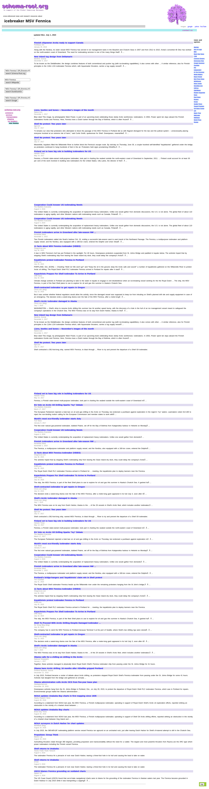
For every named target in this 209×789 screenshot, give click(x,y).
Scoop (196, 102)
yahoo (197, 27)
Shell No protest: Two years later (50, 124)
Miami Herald (198, 77)
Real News (197, 97)
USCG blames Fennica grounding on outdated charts (60, 771)
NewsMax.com (198, 86)
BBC (195, 52)
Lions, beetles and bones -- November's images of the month (64, 110)
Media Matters (198, 74)
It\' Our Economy (199, 72)
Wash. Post (197, 113)
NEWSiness (197, 81)
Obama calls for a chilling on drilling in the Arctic (58, 657)
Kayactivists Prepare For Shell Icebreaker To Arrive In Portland (64, 274)
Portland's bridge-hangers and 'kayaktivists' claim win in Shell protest (68, 577)
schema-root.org (12, 110)
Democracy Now (199, 61)
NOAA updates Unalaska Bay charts (51, 710)
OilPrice (196, 88)
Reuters (196, 99)
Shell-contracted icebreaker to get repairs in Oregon (59, 287)
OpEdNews (197, 90)
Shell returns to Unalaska (46, 749)
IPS (195, 68)
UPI (195, 111)
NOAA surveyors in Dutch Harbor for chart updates (59, 723)
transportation (12, 117)
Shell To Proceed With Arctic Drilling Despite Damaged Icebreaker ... (67, 623)
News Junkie (198, 83)
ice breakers (12, 121)
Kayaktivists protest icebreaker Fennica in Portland (59, 260)
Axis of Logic (198, 49)
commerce (9, 113)
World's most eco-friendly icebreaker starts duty (57, 419)
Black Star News (199, 54)
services (9, 115)
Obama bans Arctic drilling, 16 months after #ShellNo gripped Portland (68, 668)
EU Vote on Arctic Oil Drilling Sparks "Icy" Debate (58, 405)
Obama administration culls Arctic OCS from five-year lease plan (65, 682)
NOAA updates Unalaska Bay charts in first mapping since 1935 (65, 696)
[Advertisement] (56, 87)
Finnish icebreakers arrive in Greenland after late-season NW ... (65, 232)
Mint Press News (199, 79)
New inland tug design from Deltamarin (53, 57)
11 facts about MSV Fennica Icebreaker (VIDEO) (57, 246)
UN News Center (199, 108)
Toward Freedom (199, 106)
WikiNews (197, 117)
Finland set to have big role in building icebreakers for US (62, 151)
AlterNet (196, 47)
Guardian (196, 65)
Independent (197, 70)
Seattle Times (198, 104)
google (190, 27)
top (202, 784)
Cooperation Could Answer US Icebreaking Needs (58, 205)
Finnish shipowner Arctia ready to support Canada (58, 43)
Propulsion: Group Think (46, 735)
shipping (10, 119)
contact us (187, 30)
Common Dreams (199, 58)
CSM (195, 56)
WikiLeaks (197, 115)
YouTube (203, 27)
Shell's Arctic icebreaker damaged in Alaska (55, 301)
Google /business (199, 63)
